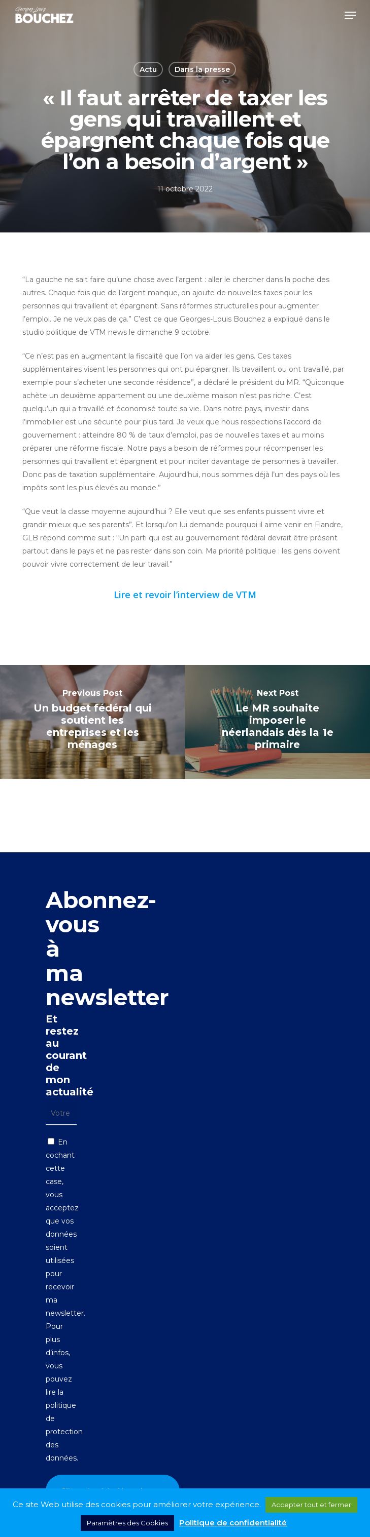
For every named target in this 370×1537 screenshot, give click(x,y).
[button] (350, 15)
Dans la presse (202, 69)
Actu (148, 69)
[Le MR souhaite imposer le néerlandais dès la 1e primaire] (277, 722)
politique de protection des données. (64, 1432)
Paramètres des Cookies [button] (127, 1523)
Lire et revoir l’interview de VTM (185, 594)
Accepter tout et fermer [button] (311, 1505)
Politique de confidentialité (233, 1522)
